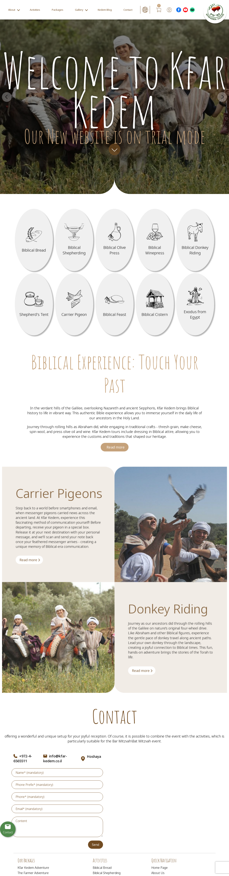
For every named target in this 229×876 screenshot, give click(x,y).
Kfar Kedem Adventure (33, 867)
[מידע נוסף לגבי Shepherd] (34, 304)
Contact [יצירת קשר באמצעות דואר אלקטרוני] (8, 832)
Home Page (159, 867)
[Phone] (57, 796)
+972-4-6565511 (22, 758)
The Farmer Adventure (33, 873)
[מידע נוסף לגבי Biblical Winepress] (155, 240)
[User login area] (169, 10)
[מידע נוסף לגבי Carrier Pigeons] (41, 577)
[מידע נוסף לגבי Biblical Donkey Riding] (195, 240)
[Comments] (57, 827)
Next (222, 97)
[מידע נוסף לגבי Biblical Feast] (114, 304)
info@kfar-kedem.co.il (55, 758)
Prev (7, 97)
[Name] (57, 772)
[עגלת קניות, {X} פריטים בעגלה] (159, 10)
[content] (57, 827)
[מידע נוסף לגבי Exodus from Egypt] (195, 304)
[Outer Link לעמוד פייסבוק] (178, 9)
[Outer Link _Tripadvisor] (192, 9)
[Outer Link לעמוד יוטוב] (185, 9)
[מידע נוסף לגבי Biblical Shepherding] (74, 240)
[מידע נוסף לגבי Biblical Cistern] (155, 304)
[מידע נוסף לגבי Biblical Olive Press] (114, 240)
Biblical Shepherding (107, 873)
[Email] (57, 809)
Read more (115, 455)
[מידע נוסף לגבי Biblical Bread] (34, 240)
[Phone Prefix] (57, 784)
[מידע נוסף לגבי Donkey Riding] (137, 671)
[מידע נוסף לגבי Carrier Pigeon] (74, 304)
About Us (158, 873)
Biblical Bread (102, 867)
